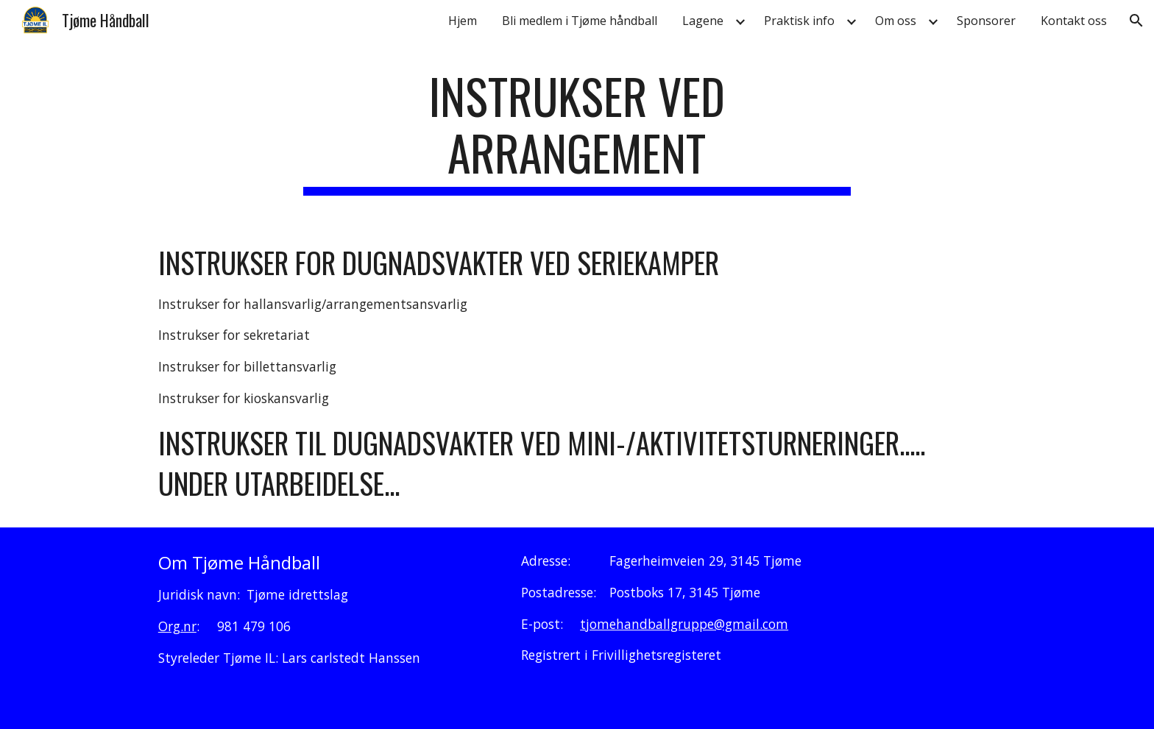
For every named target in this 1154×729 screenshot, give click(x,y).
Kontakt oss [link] (1074, 21)
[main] (577, 132)
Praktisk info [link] (799, 21)
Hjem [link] (462, 21)
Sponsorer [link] (986, 21)
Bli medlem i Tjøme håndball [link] (579, 21)
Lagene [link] (702, 21)
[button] (1136, 20)
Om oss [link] (895, 21)
